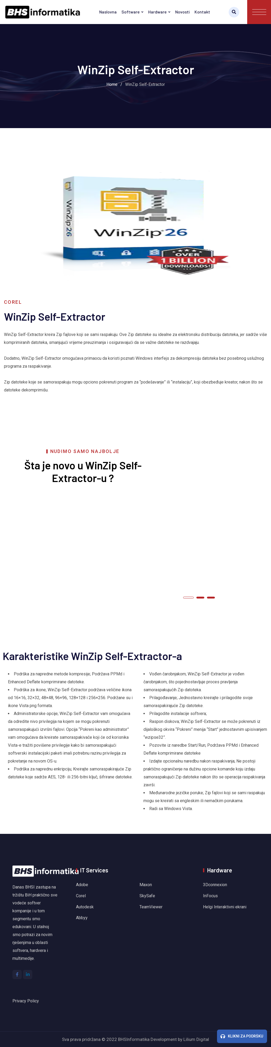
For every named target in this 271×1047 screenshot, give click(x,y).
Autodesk (85, 906)
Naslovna (108, 11)
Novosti (182, 11)
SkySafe (147, 895)
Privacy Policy (25, 1000)
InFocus (211, 895)
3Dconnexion (215, 884)
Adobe (82, 884)
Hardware (157, 11)
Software (130, 11)
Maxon (145, 884)
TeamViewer (150, 906)
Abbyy (82, 917)
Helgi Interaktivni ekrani (224, 906)
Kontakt (202, 11)
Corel (81, 895)
